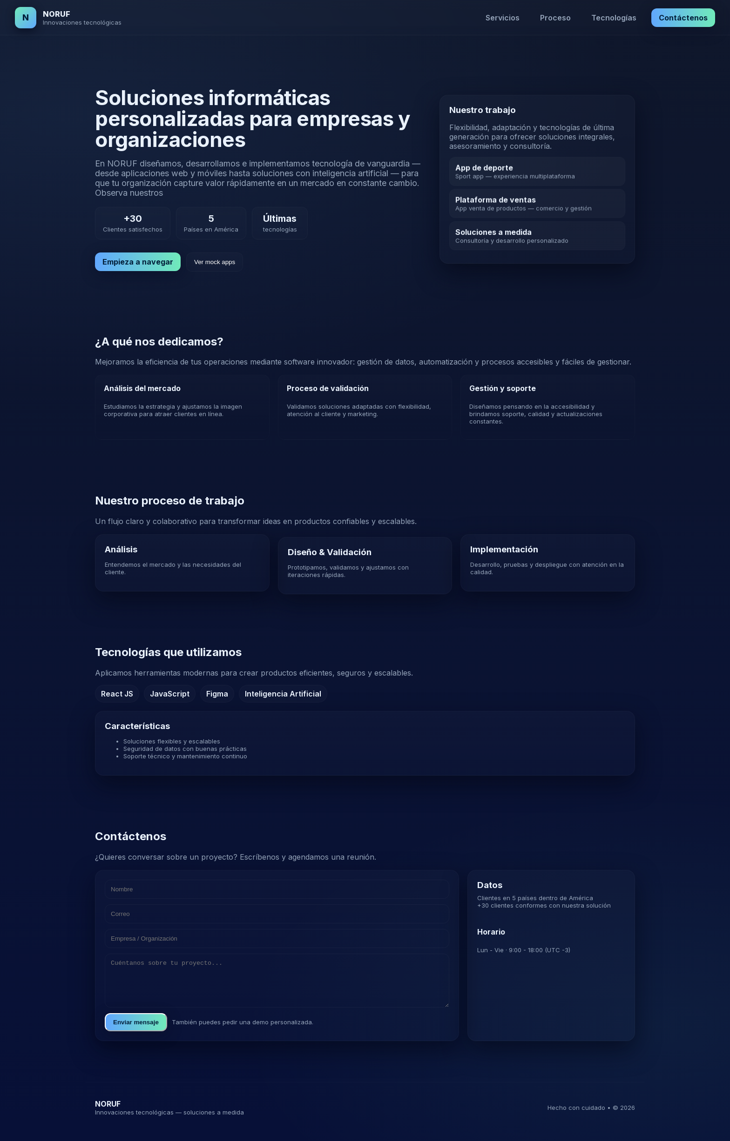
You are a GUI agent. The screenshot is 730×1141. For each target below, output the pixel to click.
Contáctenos (683, 17)
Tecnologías (613, 17)
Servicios (503, 17)
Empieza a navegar (137, 261)
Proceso (555, 17)
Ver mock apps (214, 262)
